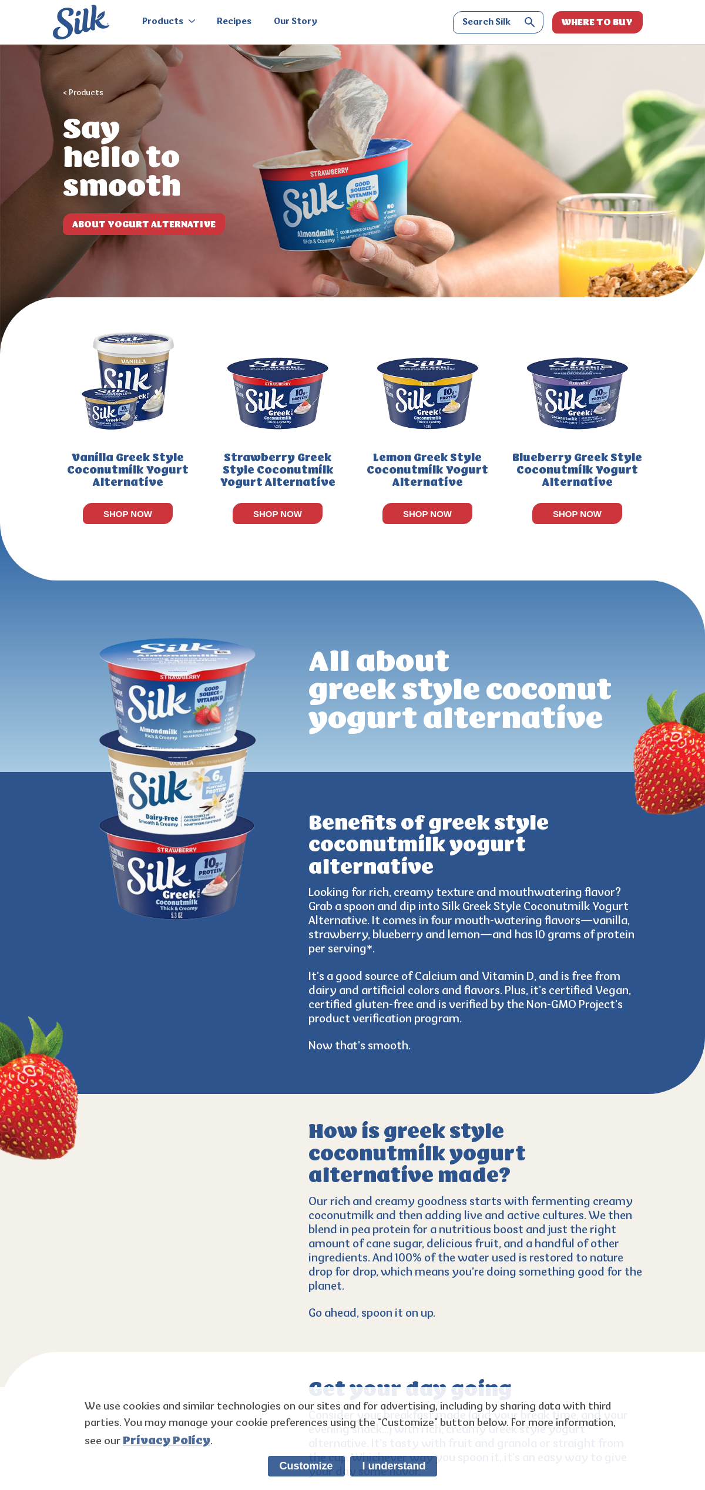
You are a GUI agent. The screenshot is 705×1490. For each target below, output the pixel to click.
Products (168, 22)
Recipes (234, 22)
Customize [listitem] (306, 1466)
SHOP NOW (127, 514)
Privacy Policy (166, 1441)
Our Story (295, 22)
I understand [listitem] (393, 1466)
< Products (83, 93)
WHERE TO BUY (597, 22)
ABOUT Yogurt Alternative (144, 224)
